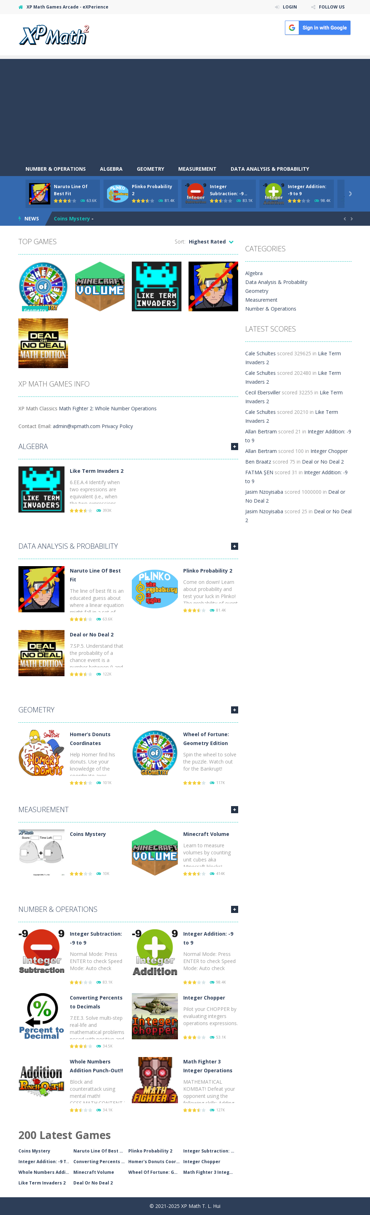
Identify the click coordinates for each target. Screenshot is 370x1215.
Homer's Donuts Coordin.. (155, 1162)
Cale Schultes (260, 353)
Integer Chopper (204, 997)
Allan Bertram (261, 431)
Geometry (150, 168)
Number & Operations (56, 168)
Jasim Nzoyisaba (264, 491)
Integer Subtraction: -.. (209, 1151)
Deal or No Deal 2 (91, 634)
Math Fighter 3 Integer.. (210, 1172)
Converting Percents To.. (100, 1162)
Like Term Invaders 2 (96, 470)
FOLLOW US (331, 7)
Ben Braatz (258, 461)
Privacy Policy (117, 426)
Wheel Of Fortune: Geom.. (155, 1172)
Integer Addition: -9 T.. (43, 1162)
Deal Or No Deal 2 (93, 1183)
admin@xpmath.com (76, 426)
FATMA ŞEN (259, 472)
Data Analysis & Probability (270, 168)
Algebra (111, 168)
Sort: (180, 241)
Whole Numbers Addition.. (45, 1172)
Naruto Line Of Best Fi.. (99, 1151)
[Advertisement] (185, 108)
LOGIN (290, 7)
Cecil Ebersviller (262, 392)
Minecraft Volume (206, 834)
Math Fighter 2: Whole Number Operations (108, 408)
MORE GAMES (234, 446)
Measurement (197, 168)
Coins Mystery (72, 218)
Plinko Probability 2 (207, 570)
